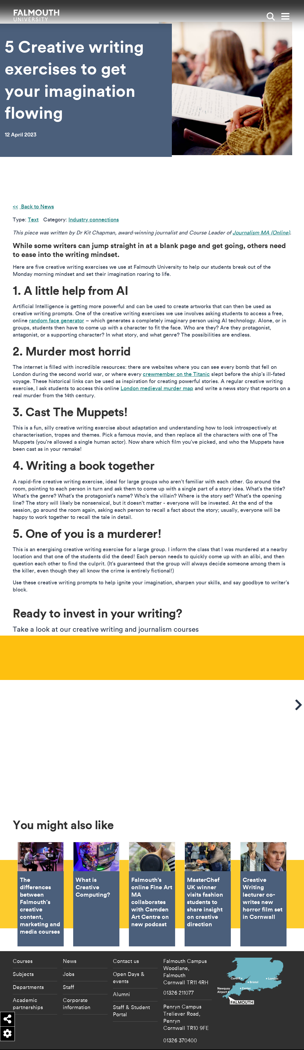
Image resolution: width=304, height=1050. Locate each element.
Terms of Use (229, 1044)
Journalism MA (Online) (261, 232)
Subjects (23, 948)
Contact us (126, 935)
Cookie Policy (213, 1034)
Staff (68, 961)
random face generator (56, 320)
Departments (28, 961)
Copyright (232, 1034)
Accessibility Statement (185, 1034)
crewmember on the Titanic (176, 374)
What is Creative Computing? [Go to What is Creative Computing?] (96, 868)
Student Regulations (275, 1034)
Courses (23, 935)
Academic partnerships (28, 977)
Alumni (121, 968)
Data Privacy (250, 1034)
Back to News (37, 206)
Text (33, 219)
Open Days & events (129, 951)
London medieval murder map (157, 388)
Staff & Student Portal (131, 984)
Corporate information (76, 977)
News (69, 935)
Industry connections (93, 219)
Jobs (68, 948)
